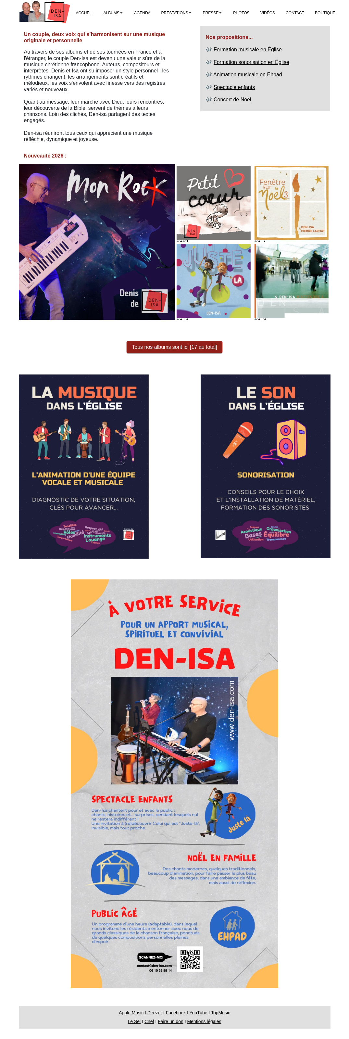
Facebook (176, 1012)
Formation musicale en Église (248, 49)
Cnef (149, 1021)
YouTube (198, 1012)
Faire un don (170, 1021)
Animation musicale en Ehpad (247, 74)
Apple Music (131, 1012)
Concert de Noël (232, 99)
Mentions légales (204, 1021)
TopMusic (220, 1012)
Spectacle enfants (234, 87)
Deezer (154, 1012)
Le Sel (134, 1021)
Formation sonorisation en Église (251, 62)
